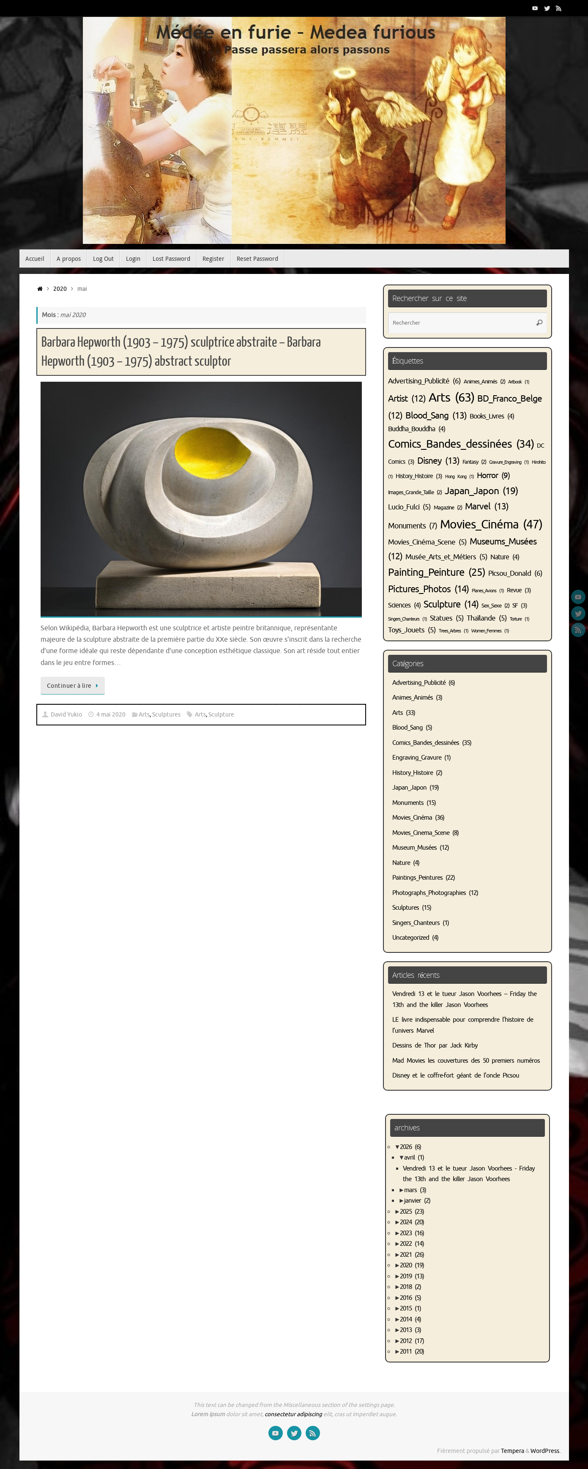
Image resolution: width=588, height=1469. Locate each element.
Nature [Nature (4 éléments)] (504, 557)
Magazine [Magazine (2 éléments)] (448, 507)
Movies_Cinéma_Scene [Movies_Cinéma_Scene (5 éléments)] (427, 542)
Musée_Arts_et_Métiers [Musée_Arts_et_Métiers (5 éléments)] (446, 557)
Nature (401, 863)
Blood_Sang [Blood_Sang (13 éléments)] (436, 415)
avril (414, 1158)
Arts (144, 714)
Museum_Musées (414, 848)
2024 (412, 1222)
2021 (412, 1255)
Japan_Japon (409, 788)
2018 (410, 1287)
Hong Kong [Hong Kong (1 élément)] (459, 476)
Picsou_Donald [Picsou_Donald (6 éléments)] (515, 573)
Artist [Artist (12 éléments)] (407, 398)
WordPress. (546, 1451)
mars (415, 1190)
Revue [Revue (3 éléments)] (519, 590)
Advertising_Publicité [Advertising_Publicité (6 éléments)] (424, 381)
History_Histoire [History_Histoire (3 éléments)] (419, 476)
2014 (410, 1320)
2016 (410, 1298)
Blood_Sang (407, 728)
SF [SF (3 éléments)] (519, 605)
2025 (412, 1212)
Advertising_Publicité (419, 683)
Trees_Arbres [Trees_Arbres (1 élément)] (453, 631)
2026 (410, 1147)
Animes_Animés (412, 698)
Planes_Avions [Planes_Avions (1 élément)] (488, 591)
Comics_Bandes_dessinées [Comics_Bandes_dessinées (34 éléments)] (461, 444)
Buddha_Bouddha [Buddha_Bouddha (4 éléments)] (416, 429)
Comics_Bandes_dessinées (425, 743)
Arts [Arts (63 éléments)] (451, 397)
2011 (412, 1352)
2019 (412, 1276)
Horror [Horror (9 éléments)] (493, 475)
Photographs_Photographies (429, 893)
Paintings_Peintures (417, 878)
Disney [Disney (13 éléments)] (438, 460)
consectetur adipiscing (293, 1414)
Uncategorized (410, 938)
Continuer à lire (74, 685)
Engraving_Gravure (416, 758)
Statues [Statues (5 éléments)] (447, 618)
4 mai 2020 (111, 714)
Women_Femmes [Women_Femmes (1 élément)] (490, 631)
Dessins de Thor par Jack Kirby (434, 1046)
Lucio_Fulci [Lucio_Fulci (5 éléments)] (409, 507)
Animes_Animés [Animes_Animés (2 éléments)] (484, 381)
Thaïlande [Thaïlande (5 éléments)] (487, 618)
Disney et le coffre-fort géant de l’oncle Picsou (455, 1076)
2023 (412, 1233)
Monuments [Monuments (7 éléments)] (412, 526)
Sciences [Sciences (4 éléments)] (404, 605)
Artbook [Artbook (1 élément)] (518, 382)
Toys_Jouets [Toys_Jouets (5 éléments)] (412, 630)
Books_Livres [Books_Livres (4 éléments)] (492, 416)
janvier (417, 1201)
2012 (412, 1341)
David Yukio (66, 714)
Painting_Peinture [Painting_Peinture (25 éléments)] (436, 572)
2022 (412, 1244)
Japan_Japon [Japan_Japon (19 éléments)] (481, 491)
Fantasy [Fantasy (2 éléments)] (474, 462)
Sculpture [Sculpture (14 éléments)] (451, 604)
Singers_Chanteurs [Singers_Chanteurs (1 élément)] (407, 619)
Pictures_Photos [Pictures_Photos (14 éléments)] (428, 589)
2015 (410, 1309)
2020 (60, 289)
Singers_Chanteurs (416, 923)
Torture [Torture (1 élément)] (519, 619)
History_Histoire (412, 773)
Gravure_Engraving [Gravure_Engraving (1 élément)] (509, 462)
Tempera (512, 1451)
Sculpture (221, 714)
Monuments (408, 803)
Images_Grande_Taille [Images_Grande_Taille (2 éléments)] (415, 492)
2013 (410, 1330)
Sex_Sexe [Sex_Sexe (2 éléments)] (495, 605)
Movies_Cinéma (412, 818)
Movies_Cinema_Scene (420, 833)
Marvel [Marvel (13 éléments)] (487, 506)
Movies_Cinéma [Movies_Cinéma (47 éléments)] (491, 524)
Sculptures (166, 714)
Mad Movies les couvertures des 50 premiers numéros (466, 1061)
